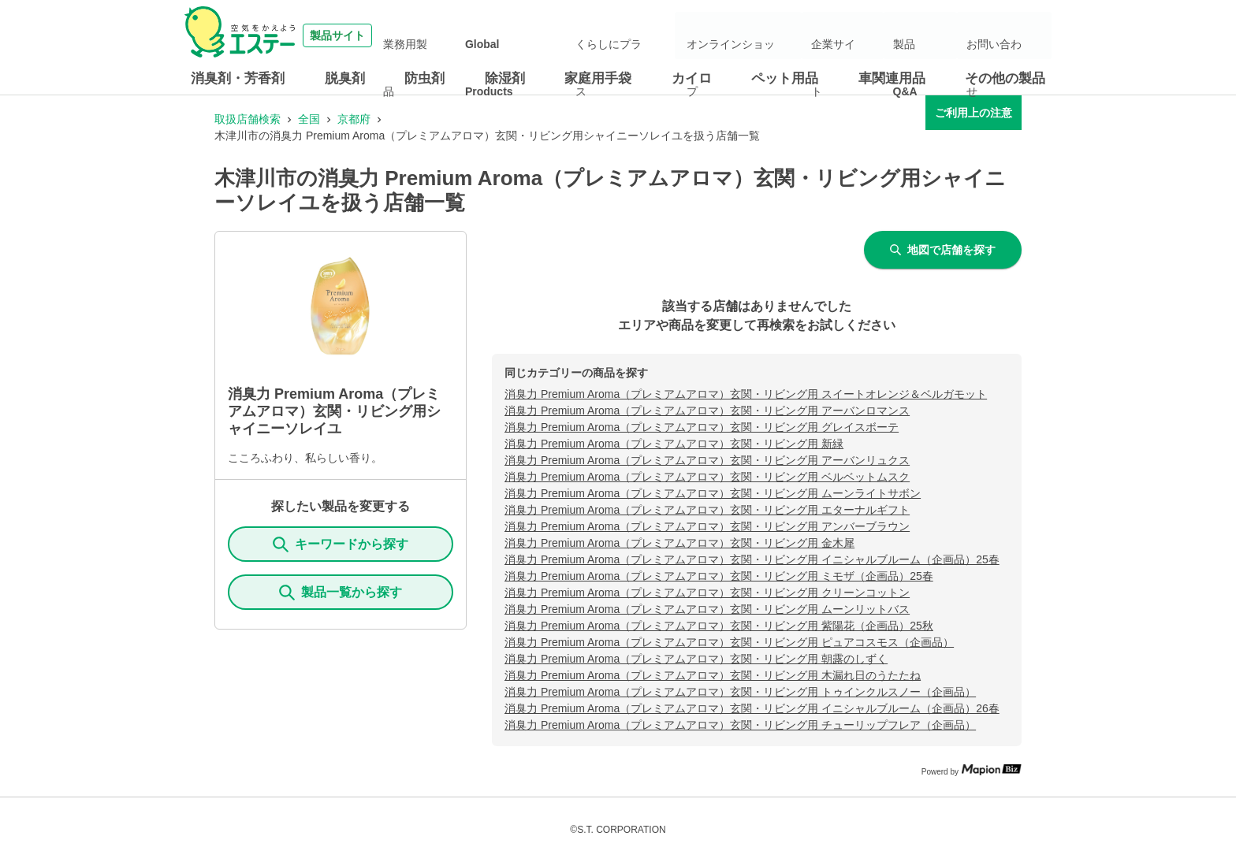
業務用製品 (514, 35)
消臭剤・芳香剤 (238, 78)
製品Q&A (940, 35)
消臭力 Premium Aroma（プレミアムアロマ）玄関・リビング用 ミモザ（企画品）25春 (718, 576)
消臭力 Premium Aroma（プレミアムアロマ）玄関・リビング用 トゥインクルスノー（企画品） (740, 692)
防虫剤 (424, 78)
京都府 (353, 119)
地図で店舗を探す (943, 249)
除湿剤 (505, 78)
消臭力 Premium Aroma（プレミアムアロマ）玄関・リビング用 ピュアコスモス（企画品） (729, 642)
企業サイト (879, 35)
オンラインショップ (790, 35)
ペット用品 (784, 78)
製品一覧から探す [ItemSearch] (340, 592)
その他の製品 (1005, 78)
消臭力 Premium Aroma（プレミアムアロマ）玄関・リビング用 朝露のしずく (696, 658)
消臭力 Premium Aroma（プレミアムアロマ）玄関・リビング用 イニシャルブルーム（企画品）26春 (752, 708)
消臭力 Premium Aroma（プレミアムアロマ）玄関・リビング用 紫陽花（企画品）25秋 (718, 625)
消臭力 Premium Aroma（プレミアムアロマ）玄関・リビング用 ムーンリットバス (707, 609)
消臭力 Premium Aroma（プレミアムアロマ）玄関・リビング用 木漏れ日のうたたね (712, 675)
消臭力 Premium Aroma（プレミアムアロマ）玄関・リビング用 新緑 (673, 443)
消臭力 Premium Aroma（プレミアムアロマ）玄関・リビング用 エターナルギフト (707, 509)
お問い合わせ (1007, 35)
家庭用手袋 (597, 78)
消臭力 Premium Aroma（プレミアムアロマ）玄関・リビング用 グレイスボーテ (701, 427)
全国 (309, 119)
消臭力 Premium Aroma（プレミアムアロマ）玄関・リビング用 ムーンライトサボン (712, 493)
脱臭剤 (345, 78)
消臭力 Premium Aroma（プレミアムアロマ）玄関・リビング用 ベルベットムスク (707, 476)
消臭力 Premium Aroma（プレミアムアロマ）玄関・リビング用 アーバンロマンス (707, 410)
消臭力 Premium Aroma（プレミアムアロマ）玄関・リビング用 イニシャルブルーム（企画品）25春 (752, 559)
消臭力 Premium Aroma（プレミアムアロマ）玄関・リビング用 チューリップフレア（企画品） (740, 725)
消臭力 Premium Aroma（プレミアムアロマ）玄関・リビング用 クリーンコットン (707, 592)
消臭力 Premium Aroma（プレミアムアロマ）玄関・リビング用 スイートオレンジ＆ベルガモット (745, 394)
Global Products (592, 35)
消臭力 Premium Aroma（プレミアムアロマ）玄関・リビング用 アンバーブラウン (707, 526)
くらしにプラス (680, 35)
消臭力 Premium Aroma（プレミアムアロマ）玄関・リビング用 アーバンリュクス (707, 460)
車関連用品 (891, 78)
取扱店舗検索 (247, 119)
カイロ (692, 78)
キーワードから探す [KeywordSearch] (340, 544)
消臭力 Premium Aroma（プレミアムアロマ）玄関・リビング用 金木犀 (679, 543)
